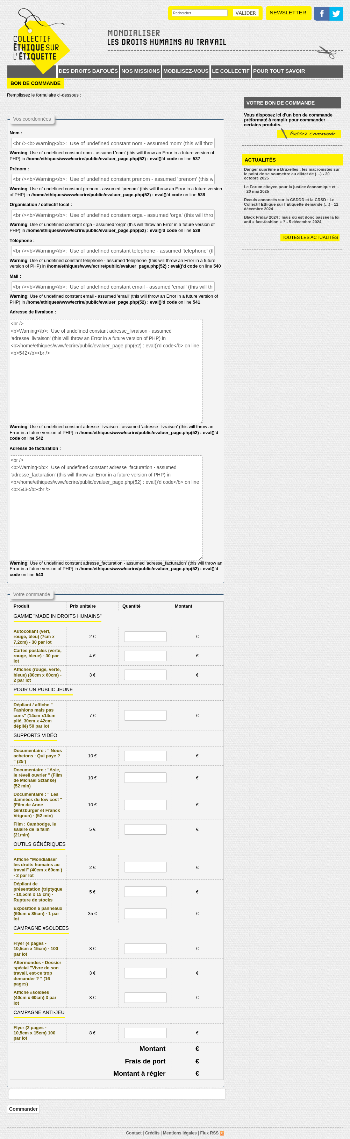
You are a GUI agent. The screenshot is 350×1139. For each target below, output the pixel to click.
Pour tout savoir (279, 71)
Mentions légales (180, 1133)
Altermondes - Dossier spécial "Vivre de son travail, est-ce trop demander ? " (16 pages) (38, 973)
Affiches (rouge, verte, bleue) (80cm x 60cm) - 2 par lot (38, 675)
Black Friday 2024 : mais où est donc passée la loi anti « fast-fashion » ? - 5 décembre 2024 (292, 219)
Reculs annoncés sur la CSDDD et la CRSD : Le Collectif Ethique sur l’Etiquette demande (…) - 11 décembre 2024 (291, 204)
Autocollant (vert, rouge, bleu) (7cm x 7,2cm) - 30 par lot (34, 637)
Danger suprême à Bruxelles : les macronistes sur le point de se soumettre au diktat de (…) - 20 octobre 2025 (292, 173)
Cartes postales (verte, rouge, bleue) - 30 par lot (38, 656)
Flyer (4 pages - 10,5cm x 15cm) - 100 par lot (36, 949)
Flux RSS (212, 1133)
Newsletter (288, 12)
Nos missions (140, 71)
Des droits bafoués (88, 71)
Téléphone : (22, 240)
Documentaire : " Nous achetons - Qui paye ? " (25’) (38, 756)
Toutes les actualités (310, 237)
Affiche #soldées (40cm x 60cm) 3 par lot (35, 998)
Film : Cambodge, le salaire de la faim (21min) (35, 829)
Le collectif (231, 71)
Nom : (16, 132)
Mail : (15, 276)
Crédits (152, 1133)
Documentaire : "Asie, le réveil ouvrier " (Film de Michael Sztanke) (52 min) (38, 777)
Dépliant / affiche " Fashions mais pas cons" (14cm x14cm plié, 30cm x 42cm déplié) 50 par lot (35, 715)
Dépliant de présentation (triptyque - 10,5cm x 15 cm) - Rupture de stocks (38, 892)
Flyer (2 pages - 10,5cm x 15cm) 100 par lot (35, 1033)
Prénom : (19, 168)
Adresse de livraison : (33, 311)
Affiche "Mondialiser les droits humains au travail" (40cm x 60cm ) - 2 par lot (38, 867)
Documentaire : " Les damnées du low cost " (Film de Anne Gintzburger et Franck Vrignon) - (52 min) (38, 805)
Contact (134, 1133)
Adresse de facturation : (35, 448)
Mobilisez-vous (185, 71)
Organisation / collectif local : (41, 204)
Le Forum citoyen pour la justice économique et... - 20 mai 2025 (291, 189)
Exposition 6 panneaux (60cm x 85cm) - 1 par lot (38, 914)
